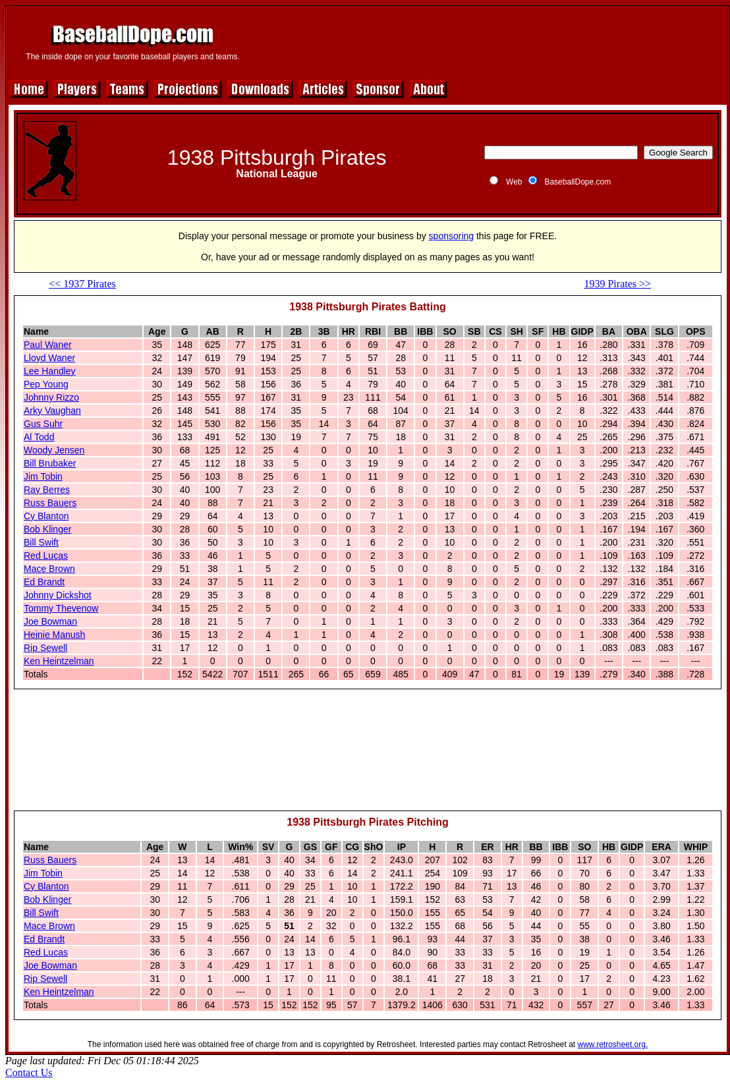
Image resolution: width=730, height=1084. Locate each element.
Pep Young (46, 384)
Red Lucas (46, 555)
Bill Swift (41, 542)
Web (514, 181)
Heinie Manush (54, 634)
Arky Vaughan (52, 410)
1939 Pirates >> (617, 283)
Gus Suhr (43, 423)
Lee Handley (50, 371)
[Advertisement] (368, 755)
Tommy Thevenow (61, 608)
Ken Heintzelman (59, 661)
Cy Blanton (46, 516)
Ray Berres (47, 489)
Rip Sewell (45, 647)
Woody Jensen (54, 450)
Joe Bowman (50, 621)
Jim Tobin (43, 476)
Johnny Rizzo (51, 397)
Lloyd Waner (49, 358)
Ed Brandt (44, 582)
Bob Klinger (47, 529)
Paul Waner (48, 344)
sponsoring (451, 236)
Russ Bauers (50, 503)
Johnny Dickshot (58, 595)
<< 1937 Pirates (82, 283)
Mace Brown (49, 568)
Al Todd (39, 437)
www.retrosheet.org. (613, 1044)
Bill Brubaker (50, 463)
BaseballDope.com (577, 181)
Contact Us (29, 1072)
